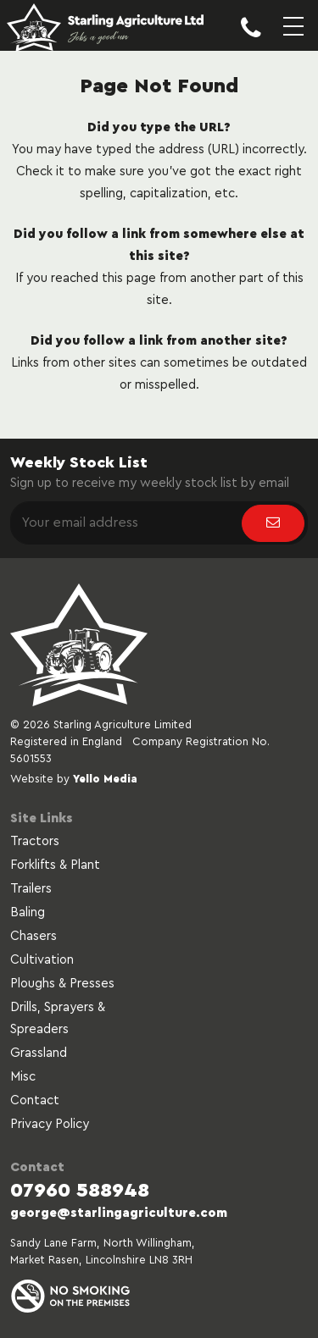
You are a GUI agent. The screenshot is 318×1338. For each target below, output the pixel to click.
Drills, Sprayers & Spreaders (57, 1018)
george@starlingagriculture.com (118, 1213)
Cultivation (42, 960)
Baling (27, 912)
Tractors (34, 841)
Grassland (38, 1053)
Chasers (33, 936)
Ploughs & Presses (62, 983)
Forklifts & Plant (55, 865)
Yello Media (105, 778)
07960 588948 (79, 1190)
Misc (23, 1076)
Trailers (31, 888)
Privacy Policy (49, 1124)
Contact (34, 1100)
